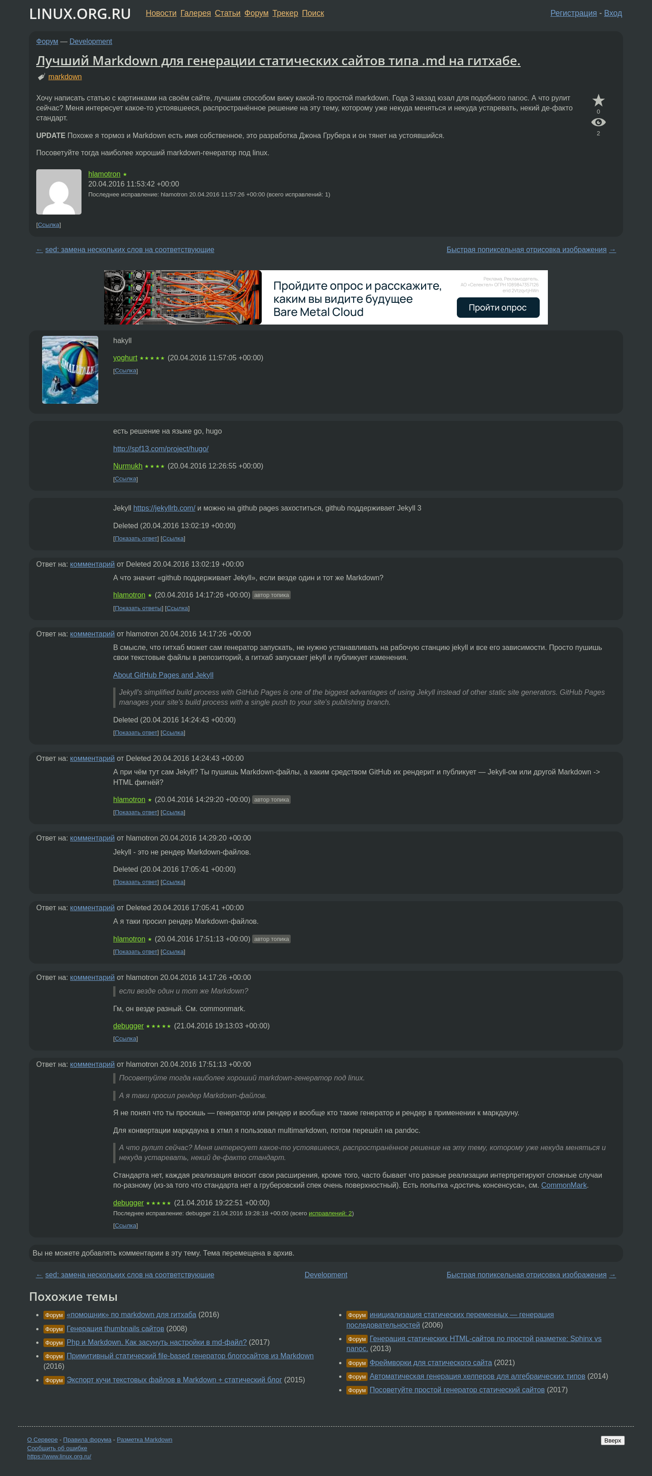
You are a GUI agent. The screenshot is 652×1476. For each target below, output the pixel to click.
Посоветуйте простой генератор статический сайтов (457, 1390)
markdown (65, 77)
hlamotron (104, 174)
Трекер (285, 13)
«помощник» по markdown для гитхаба (131, 1314)
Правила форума (87, 1439)
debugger (128, 1026)
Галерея (196, 13)
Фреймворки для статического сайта (430, 1362)
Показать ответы (138, 608)
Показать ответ (136, 538)
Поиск (313, 13)
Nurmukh (128, 466)
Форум (256, 13)
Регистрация (574, 13)
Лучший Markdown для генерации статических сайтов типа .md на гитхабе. (278, 60)
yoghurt (125, 358)
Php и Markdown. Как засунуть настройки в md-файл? (157, 1342)
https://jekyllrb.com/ (164, 508)
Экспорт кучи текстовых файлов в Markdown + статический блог (174, 1380)
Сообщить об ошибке (57, 1448)
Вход (613, 13)
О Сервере (42, 1439)
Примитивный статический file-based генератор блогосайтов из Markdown (190, 1356)
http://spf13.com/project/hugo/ (161, 449)
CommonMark (563, 1185)
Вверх (612, 1440)
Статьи (227, 13)
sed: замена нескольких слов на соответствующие (129, 249)
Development (91, 41)
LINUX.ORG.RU (80, 13)
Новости (161, 13)
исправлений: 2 (330, 1213)
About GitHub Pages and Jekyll (163, 675)
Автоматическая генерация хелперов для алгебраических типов (477, 1376)
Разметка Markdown (145, 1439)
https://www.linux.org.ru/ (59, 1456)
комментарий (92, 564)
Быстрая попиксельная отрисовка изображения (526, 249)
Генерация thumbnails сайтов (115, 1329)
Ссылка (48, 224)
